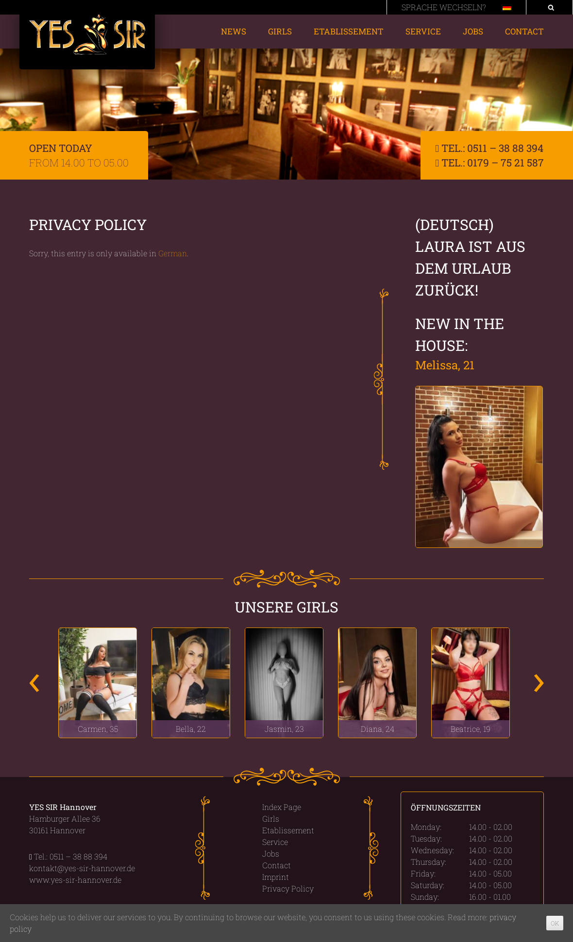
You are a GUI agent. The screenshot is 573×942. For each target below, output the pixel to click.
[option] (97, 683)
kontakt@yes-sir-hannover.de (82, 868)
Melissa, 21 (444, 365)
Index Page (281, 807)
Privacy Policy (288, 888)
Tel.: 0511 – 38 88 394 (489, 148)
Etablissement (349, 31)
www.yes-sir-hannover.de (75, 880)
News (233, 31)
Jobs (473, 31)
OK (555, 923)
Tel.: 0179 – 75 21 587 (489, 162)
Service (423, 31)
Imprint (275, 877)
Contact (524, 31)
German (172, 253)
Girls (280, 31)
